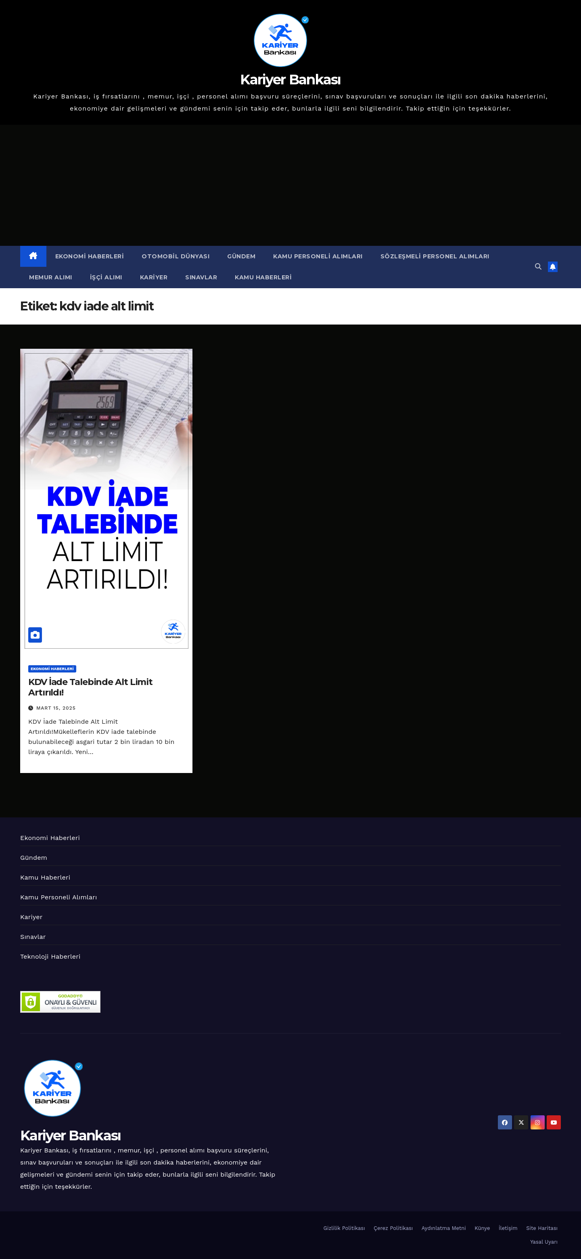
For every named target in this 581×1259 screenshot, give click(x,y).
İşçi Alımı (106, 277)
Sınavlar (201, 277)
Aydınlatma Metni (444, 1228)
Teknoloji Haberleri (50, 956)
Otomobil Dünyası (175, 256)
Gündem (241, 256)
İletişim (508, 1228)
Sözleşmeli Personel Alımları (434, 256)
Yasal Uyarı (544, 1242)
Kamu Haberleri (263, 277)
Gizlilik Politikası (344, 1228)
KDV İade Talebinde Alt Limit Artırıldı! (90, 687)
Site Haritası (542, 1228)
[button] (538, 266)
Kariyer (154, 277)
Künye (482, 1228)
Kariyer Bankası (290, 79)
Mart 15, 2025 (56, 708)
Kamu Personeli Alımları (318, 256)
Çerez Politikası (393, 1228)
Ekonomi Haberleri (89, 256)
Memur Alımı (50, 277)
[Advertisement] (290, 185)
